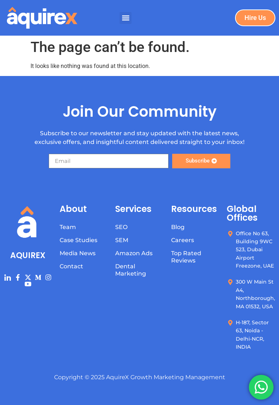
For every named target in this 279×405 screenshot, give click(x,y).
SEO (121, 227)
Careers (182, 240)
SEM (121, 240)
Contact (71, 266)
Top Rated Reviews (186, 257)
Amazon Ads (134, 253)
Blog (178, 227)
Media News (78, 253)
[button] (126, 18)
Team (68, 227)
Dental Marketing (130, 270)
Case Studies (78, 240)
